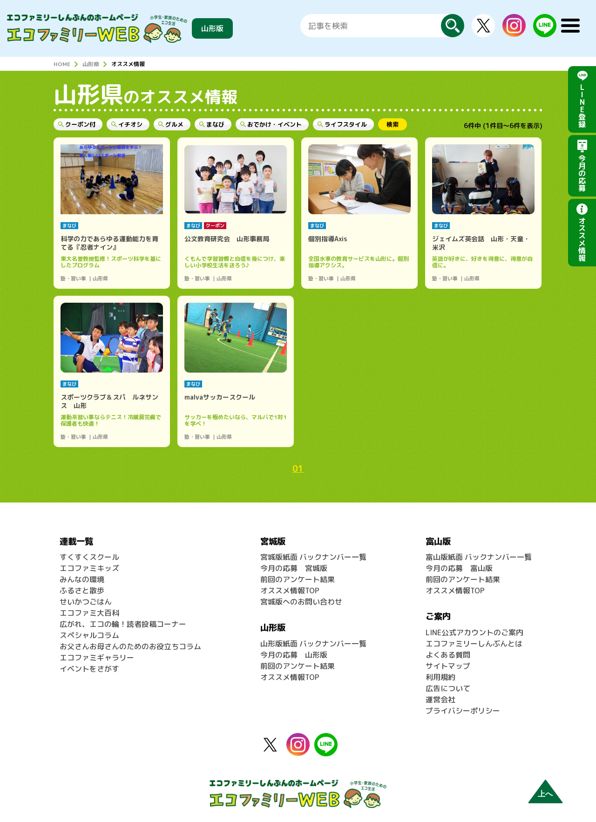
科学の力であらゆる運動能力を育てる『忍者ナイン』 (109, 242)
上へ (545, 794)
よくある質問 (448, 655)
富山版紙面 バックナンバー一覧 (479, 557)
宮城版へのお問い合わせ (301, 602)
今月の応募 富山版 (459, 568)
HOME (62, 64)
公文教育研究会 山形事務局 (226, 238)
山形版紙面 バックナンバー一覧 (313, 644)
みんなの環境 (82, 579)
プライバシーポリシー (463, 711)
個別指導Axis (327, 238)
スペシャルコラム (89, 635)
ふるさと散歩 (82, 590)
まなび (69, 225)
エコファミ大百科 (89, 613)
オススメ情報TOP (289, 590)
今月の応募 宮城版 (293, 568)
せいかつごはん (86, 602)
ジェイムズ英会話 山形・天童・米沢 (481, 242)
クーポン (215, 225)
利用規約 (440, 677)
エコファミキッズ (89, 568)
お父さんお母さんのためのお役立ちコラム (130, 646)
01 (298, 469)
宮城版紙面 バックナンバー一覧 (313, 557)
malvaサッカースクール (219, 397)
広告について (448, 688)
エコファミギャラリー (97, 657)
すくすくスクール (89, 557)
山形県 (90, 64)
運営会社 (440, 699)
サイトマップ (448, 666)
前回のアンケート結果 (297, 579)
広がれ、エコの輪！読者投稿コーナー (123, 624)
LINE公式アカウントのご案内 (474, 632)
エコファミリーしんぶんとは (474, 644)
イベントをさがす (89, 669)
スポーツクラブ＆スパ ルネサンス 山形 (109, 401)
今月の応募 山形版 (293, 655)
